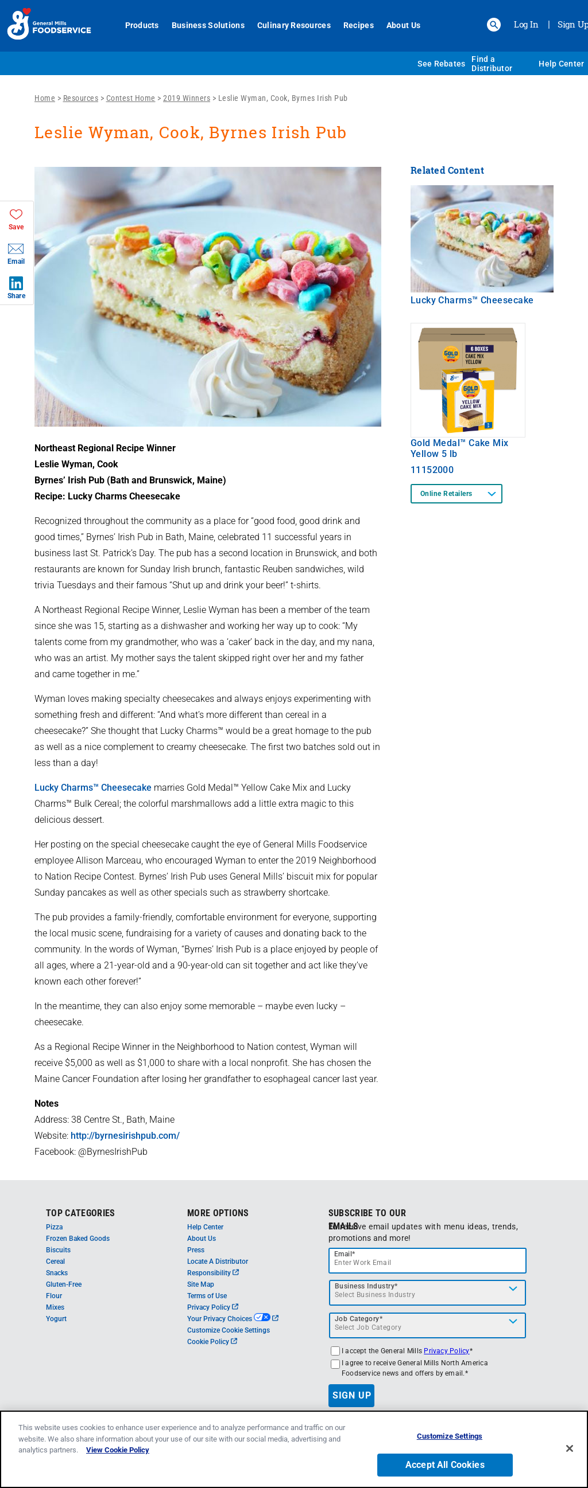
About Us (403, 25)
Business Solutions (208, 25)
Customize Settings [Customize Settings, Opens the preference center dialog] (449, 1436)
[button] (494, 25)
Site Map (200, 1284)
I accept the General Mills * (407, 1351)
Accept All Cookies (445, 1464)
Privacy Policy (212, 1307)
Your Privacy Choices (232, 1319)
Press (195, 1250)
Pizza (54, 1227)
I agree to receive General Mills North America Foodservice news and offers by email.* (415, 1368)
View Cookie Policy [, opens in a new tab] (117, 1450)
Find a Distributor (491, 63)
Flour (54, 1296)
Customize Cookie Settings (228, 1330)
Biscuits (58, 1250)
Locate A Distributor (217, 1261)
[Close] (569, 1448)
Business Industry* (366, 1286)
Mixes (55, 1307)
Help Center (561, 63)
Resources (81, 98)
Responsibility (213, 1273)
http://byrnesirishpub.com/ (125, 1135)
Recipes (358, 25)
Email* (344, 1254)
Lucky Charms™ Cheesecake (93, 787)
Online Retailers (446, 494)
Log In (526, 24)
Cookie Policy (212, 1342)
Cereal (55, 1261)
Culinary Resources (294, 25)
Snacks (57, 1273)
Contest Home (131, 98)
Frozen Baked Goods (78, 1239)
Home (44, 98)
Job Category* (359, 1319)
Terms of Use (207, 1296)
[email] (427, 1261)
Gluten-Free (64, 1284)
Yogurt (56, 1319)
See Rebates (441, 63)
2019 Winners (186, 98)
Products (142, 25)
